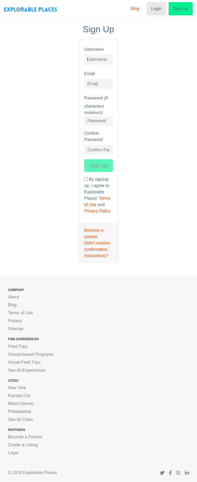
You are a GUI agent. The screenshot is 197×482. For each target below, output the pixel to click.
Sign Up (180, 8)
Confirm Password (93, 136)
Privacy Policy (97, 211)
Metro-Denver (21, 403)
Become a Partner (25, 437)
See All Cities (20, 419)
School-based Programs (31, 354)
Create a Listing (23, 445)
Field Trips (18, 346)
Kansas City (19, 395)
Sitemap (16, 328)
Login (156, 8)
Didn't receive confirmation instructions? (97, 249)
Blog (135, 8)
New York (17, 387)
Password (93, 98)
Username (94, 49)
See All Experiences (27, 370)
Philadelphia (19, 411)
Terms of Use (20, 313)
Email (89, 73)
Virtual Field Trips (24, 362)
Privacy (15, 321)
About (13, 297)
